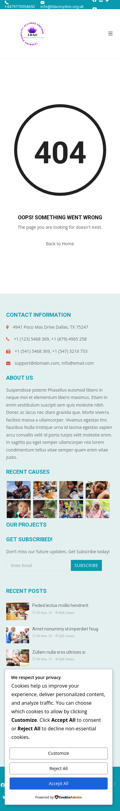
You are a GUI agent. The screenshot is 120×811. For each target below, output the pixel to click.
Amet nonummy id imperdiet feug (65, 629)
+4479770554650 (20, 5)
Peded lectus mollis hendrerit (60, 605)
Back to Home (60, 244)
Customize (58, 753)
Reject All (58, 768)
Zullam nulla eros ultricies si (58, 652)
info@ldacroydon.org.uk (62, 5)
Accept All (58, 783)
